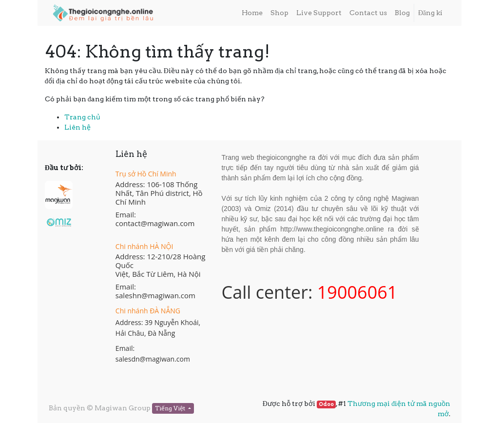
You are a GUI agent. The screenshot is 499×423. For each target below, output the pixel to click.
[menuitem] (252, 13)
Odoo (326, 404)
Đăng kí (430, 13)
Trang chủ (82, 117)
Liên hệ (77, 127)
